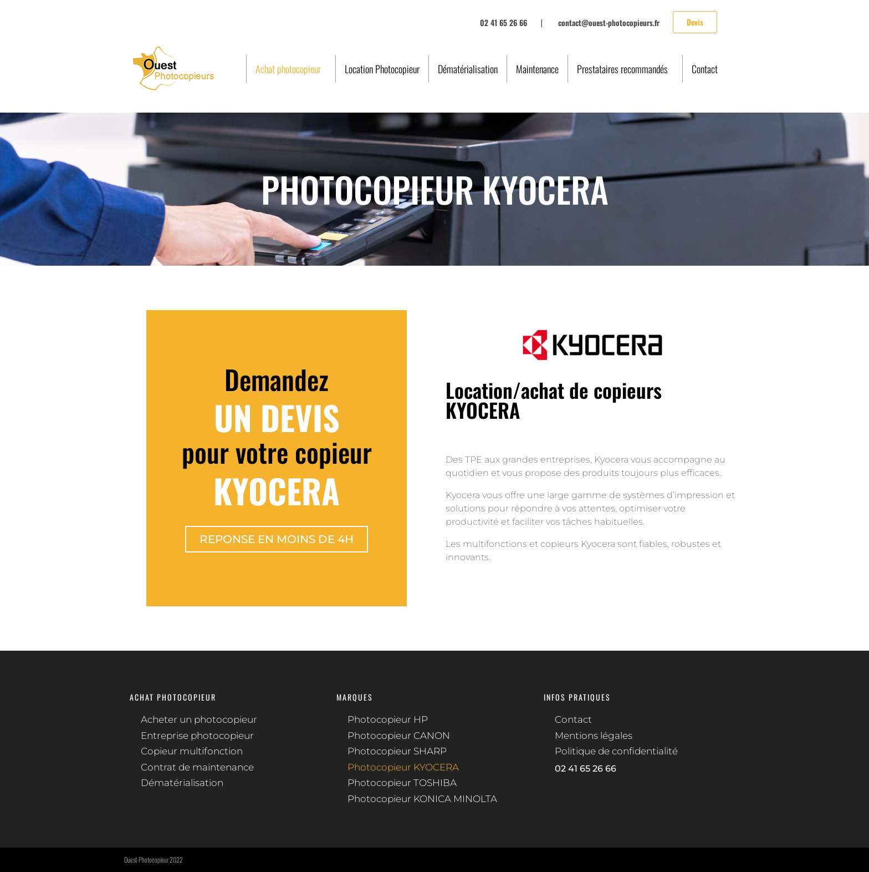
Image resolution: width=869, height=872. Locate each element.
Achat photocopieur (288, 69)
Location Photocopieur (382, 69)
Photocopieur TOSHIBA (402, 782)
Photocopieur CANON (398, 735)
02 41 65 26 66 (585, 768)
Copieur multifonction (192, 751)
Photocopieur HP (387, 719)
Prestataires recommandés (622, 69)
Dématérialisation (468, 69)
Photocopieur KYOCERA (403, 767)
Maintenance (537, 69)
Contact (705, 69)
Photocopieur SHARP (397, 751)
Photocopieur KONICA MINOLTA (422, 798)
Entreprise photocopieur (197, 735)
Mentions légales (593, 735)
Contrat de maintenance (197, 767)
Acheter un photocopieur (199, 719)
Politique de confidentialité (616, 751)
